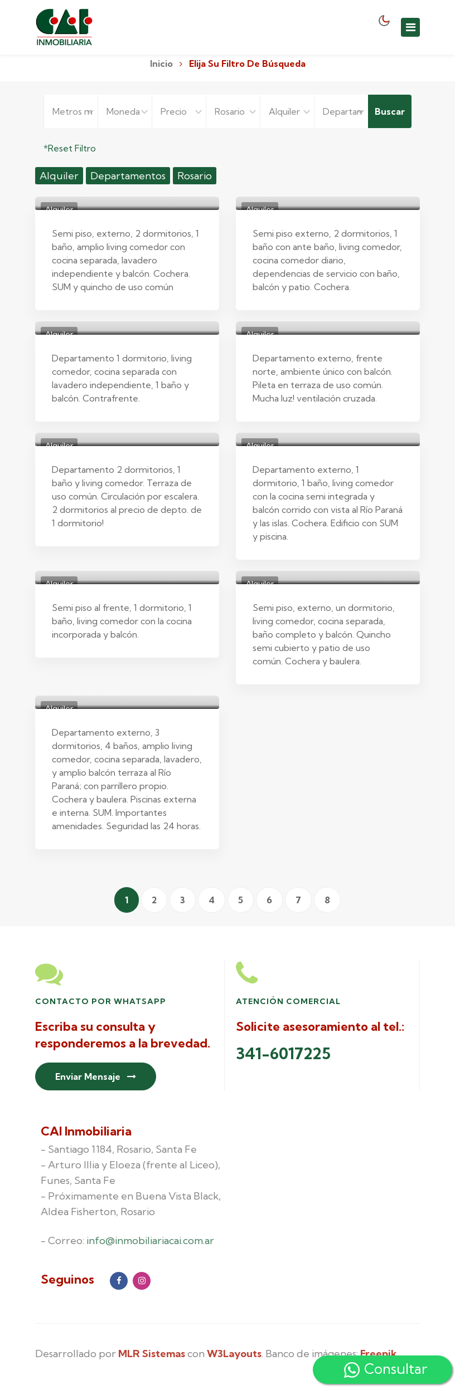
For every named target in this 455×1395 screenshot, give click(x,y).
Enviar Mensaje (95, 1076)
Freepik (378, 1353)
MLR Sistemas (151, 1353)
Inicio (161, 63)
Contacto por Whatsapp (100, 1001)
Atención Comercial (288, 1001)
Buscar (390, 111)
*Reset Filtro (69, 148)
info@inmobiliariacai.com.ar (150, 1240)
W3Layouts (234, 1353)
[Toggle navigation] (410, 27)
